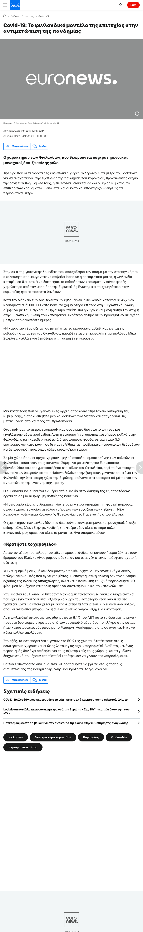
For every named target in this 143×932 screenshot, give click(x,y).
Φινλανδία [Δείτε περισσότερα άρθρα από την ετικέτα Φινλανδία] (119, 737)
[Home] (4, 16)
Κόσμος (29, 16)
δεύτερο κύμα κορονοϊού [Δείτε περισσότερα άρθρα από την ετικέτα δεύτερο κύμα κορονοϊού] (53, 737)
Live (133, 5)
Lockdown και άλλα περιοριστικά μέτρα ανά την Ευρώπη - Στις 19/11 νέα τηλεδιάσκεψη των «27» (66, 711)
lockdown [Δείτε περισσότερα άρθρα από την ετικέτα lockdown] (16, 737)
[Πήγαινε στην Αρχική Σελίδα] (15, 5)
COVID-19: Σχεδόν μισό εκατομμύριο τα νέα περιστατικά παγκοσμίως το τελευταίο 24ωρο (65, 699)
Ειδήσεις (15, 16)
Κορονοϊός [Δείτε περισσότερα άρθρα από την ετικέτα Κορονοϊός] (91, 737)
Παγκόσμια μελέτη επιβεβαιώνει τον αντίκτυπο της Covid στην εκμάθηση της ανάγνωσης (65, 723)
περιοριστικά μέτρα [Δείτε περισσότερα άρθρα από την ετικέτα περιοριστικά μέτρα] (23, 747)
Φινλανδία (44, 16)
